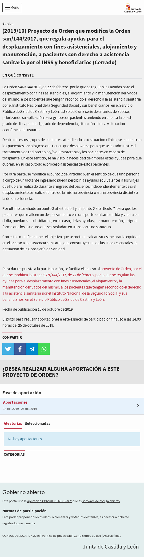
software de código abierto (101, 501)
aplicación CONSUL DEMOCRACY (49, 501)
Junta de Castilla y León (111, 547)
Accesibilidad (112, 536)
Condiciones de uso (87, 536)
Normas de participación (24, 511)
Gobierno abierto (23, 492)
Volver (9, 24)
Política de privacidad (57, 536)
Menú (12, 7)
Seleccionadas (37, 424)
